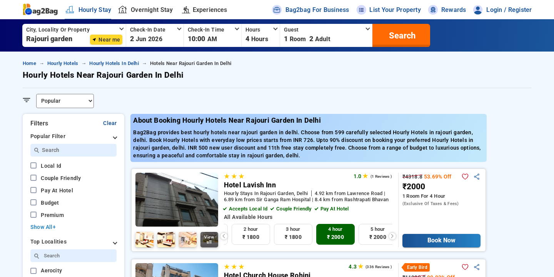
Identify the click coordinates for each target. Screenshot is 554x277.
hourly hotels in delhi (113, 63)
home (29, 63)
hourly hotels (62, 63)
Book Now (441, 240)
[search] (401, 35)
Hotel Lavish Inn (250, 185)
